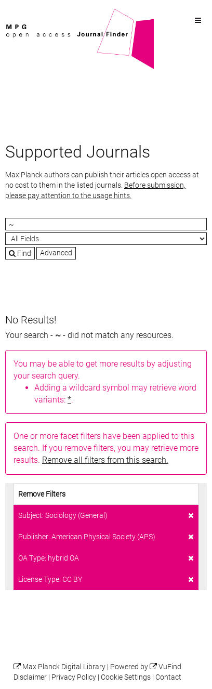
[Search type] (106, 238)
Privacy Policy (73, 677)
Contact (168, 677)
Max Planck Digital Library (63, 666)
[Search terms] (106, 224)
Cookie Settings (126, 677)
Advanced (56, 253)
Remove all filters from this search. (105, 460)
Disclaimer (30, 677)
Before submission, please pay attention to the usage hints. (95, 190)
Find (20, 253)
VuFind (21, 14)
